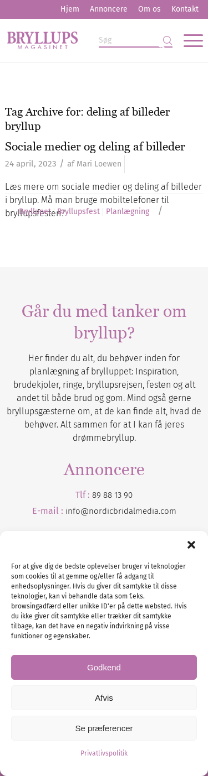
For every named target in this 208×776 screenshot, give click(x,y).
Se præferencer (104, 728)
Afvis (104, 697)
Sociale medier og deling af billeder (95, 146)
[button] (191, 544)
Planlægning (127, 212)
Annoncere (109, 9)
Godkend (104, 667)
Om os (149, 9)
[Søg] (136, 41)
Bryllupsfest (78, 212)
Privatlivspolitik (104, 753)
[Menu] (188, 40)
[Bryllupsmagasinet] (84, 40)
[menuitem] (70, 9)
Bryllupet (35, 212)
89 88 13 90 (112, 495)
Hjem (69, 9)
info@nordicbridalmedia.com (120, 511)
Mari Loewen (99, 164)
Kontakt (185, 9)
